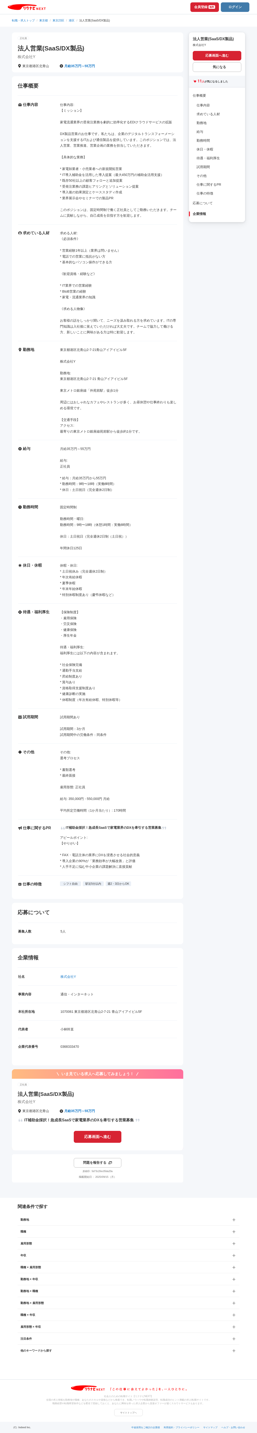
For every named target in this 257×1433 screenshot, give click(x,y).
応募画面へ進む (97, 1137)
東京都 (43, 20)
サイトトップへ (128, 1412)
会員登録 (204, 7)
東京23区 (58, 20)
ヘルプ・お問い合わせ (233, 1427)
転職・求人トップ (23, 20)
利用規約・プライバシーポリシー (181, 1427)
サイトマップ (210, 1427)
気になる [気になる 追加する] (219, 67)
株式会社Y (68, 977)
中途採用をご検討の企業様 (145, 1427)
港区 (71, 20)
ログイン (235, 7)
